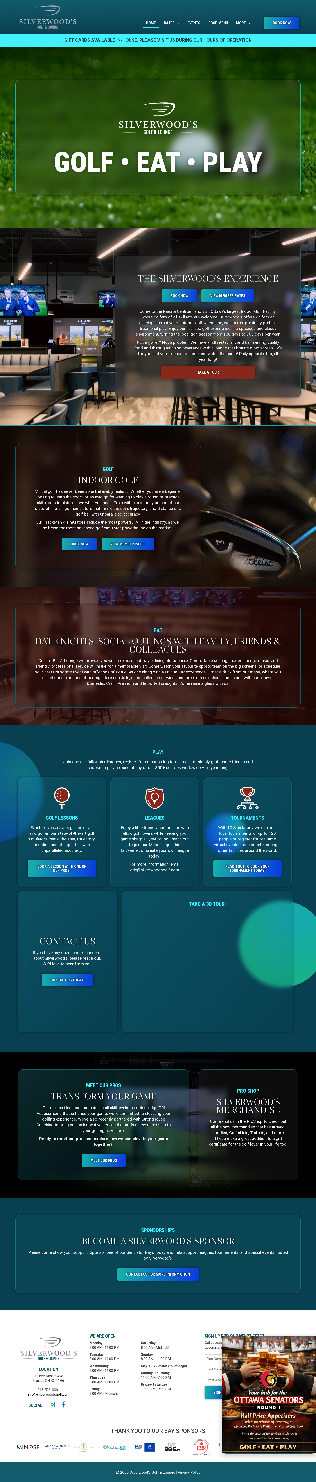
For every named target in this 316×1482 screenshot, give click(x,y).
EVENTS (193, 23)
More (243, 23)
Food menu (218, 23)
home (151, 23)
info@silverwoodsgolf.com (48, 1394)
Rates (171, 23)
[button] (310, 1341)
